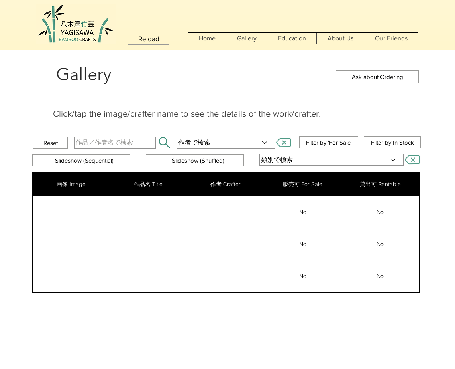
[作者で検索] (226, 143)
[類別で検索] (331, 160)
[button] (148, 39)
